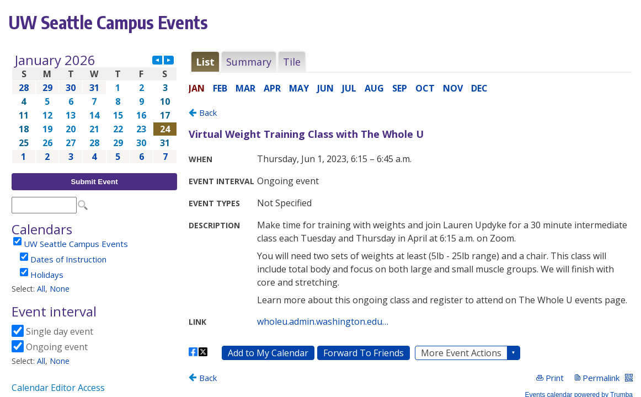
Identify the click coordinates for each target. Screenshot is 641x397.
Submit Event (94, 182)
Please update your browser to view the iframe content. (94, 108)
